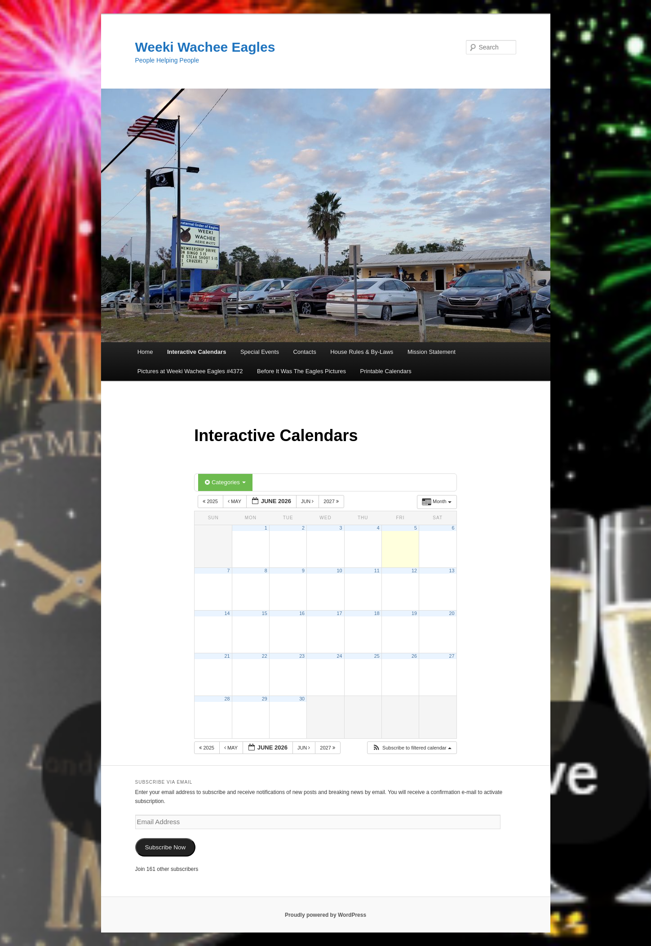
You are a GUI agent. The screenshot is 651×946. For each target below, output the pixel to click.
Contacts (304, 351)
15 (264, 613)
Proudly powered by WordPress (325, 915)
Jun (308, 501)
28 (227, 698)
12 (414, 570)
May (235, 501)
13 (452, 570)
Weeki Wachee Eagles (205, 47)
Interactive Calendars (196, 351)
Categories (225, 482)
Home (145, 351)
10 (339, 570)
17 (339, 613)
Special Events (259, 351)
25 (377, 656)
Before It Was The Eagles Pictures (301, 371)
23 (302, 656)
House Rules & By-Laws (361, 351)
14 (227, 613)
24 (339, 656)
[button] (412, 748)
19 (414, 613)
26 (414, 656)
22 (264, 656)
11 (377, 570)
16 (302, 613)
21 (227, 656)
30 (302, 698)
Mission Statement (431, 351)
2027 (331, 501)
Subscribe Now (165, 847)
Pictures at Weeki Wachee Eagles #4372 (190, 371)
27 (452, 656)
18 (377, 613)
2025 (211, 501)
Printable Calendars (386, 371)
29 (264, 698)
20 (452, 613)
